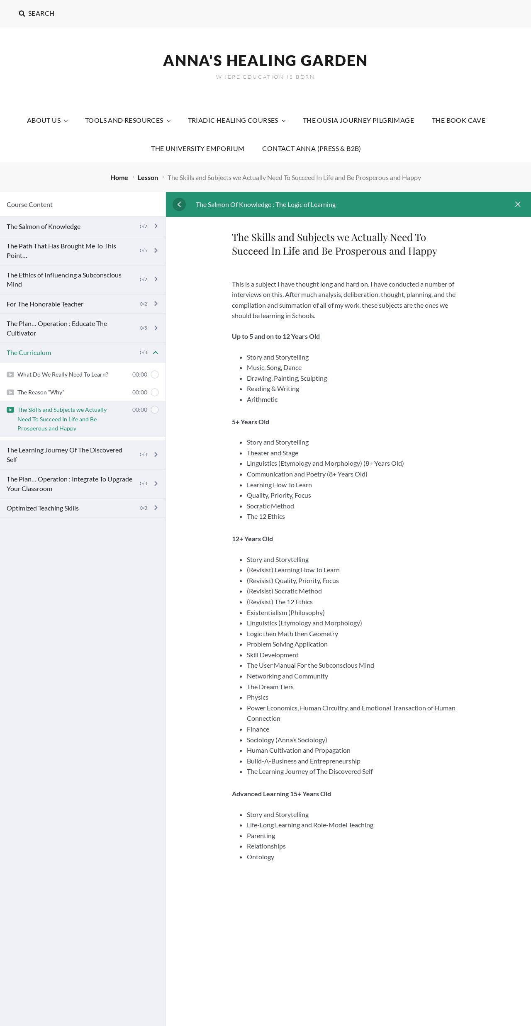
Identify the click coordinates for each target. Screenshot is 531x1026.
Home (119, 177)
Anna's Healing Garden (265, 60)
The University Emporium (197, 148)
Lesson (148, 177)
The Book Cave (458, 120)
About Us (48, 120)
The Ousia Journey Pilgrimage (358, 120)
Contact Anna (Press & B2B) (311, 148)
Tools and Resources (128, 120)
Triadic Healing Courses (237, 120)
